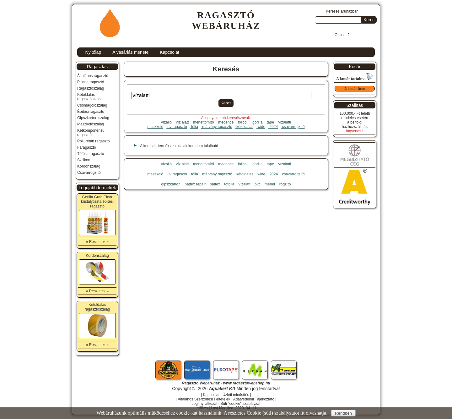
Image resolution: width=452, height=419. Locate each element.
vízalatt (243, 184)
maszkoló (156, 126)
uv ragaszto (176, 126)
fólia (194, 126)
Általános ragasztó (92, 76)
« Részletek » (97, 242)
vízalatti (284, 122)
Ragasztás (97, 66)
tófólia (228, 184)
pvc (257, 184)
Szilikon (83, 160)
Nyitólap (93, 52)
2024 (273, 126)
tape (270, 122)
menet (269, 184)
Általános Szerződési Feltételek (204, 399)
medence (225, 122)
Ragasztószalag (90, 88)
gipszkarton (170, 184)
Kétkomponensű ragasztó (91, 132)
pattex (214, 184)
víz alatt (182, 122)
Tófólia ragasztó (90, 154)
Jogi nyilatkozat (204, 403)
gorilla (256, 122)
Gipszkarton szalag (93, 118)
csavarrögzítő (292, 126)
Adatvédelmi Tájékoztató (253, 399)
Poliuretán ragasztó (93, 141)
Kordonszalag (88, 166)
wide (260, 126)
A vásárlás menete (130, 52)
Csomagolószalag (92, 105)
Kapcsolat (169, 52)
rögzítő (284, 184)
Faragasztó (86, 147)
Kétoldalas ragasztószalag (90, 96)
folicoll (242, 122)
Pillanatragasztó (90, 82)
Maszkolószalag (90, 124)
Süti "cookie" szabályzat (240, 403)
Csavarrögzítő (89, 172)
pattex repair (195, 184)
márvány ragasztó (216, 126)
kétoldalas (244, 126)
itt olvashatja (313, 413)
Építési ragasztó (90, 111)
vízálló (166, 122)
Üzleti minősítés (236, 395)
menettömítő (203, 122)
